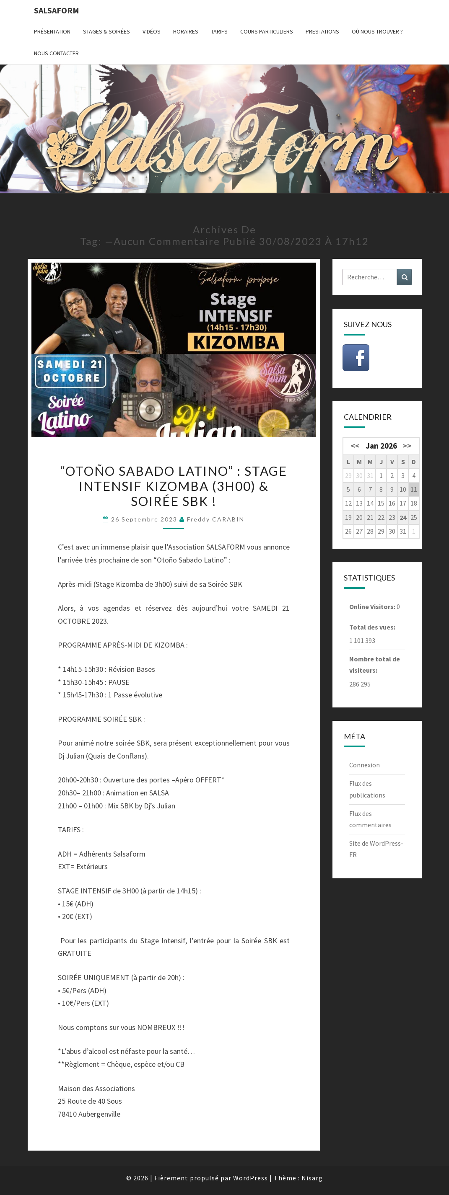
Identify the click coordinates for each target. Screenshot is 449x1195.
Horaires (185, 31)
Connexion (364, 765)
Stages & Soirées (106, 31)
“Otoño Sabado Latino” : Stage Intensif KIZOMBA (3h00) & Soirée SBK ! (173, 485)
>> (407, 446)
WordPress (250, 1178)
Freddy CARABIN (215, 519)
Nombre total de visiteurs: (374, 664)
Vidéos (152, 31)
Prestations (322, 31)
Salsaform (56, 10)
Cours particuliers (266, 31)
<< (355, 446)
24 (403, 517)
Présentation (52, 31)
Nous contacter (56, 53)
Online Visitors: (373, 606)
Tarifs (219, 31)
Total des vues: (373, 627)
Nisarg (312, 1178)
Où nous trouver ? (377, 31)
